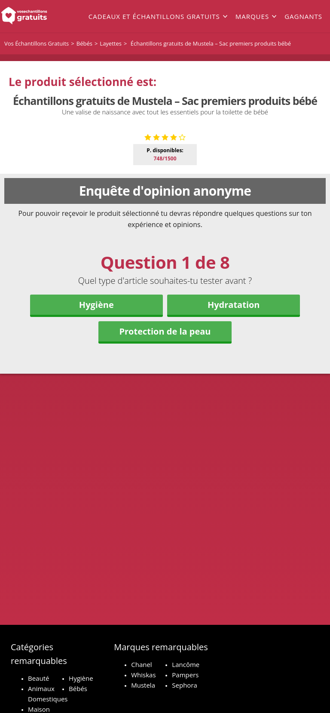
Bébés (78, 688)
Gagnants (303, 16)
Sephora (184, 685)
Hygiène (96, 452)
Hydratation (234, 452)
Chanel (141, 664)
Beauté (38, 678)
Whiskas (143, 674)
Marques (252, 16)
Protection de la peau (165, 478)
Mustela (143, 685)
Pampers (185, 674)
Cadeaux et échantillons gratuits (154, 16)
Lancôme (185, 664)
